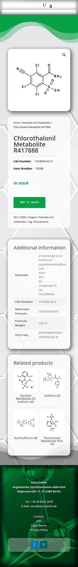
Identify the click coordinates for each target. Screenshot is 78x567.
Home (17, 122)
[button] (64, 54)
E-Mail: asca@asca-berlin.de (39, 506)
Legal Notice (39, 525)
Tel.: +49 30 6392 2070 (39, 501)
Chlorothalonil (40, 221)
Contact (39, 516)
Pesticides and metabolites (36, 122)
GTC (39, 521)
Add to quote (29, 202)
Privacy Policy (39, 530)
